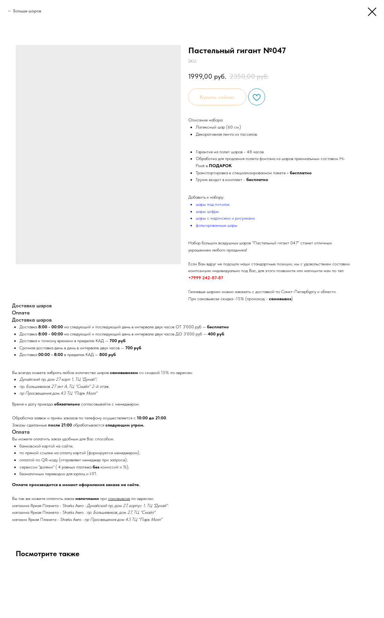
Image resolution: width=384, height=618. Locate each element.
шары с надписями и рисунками (225, 218)
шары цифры (207, 211)
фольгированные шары (216, 225)
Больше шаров (27, 10)
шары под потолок (213, 204)
